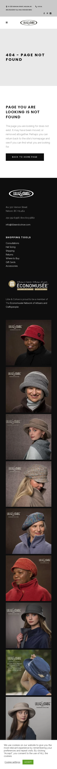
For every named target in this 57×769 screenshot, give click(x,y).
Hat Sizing (11, 247)
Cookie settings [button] (12, 762)
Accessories (12, 266)
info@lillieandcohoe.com (18, 224)
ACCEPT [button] (28, 762)
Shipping (10, 251)
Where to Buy (12, 258)
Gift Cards (11, 262)
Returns (9, 254)
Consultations (13, 243)
